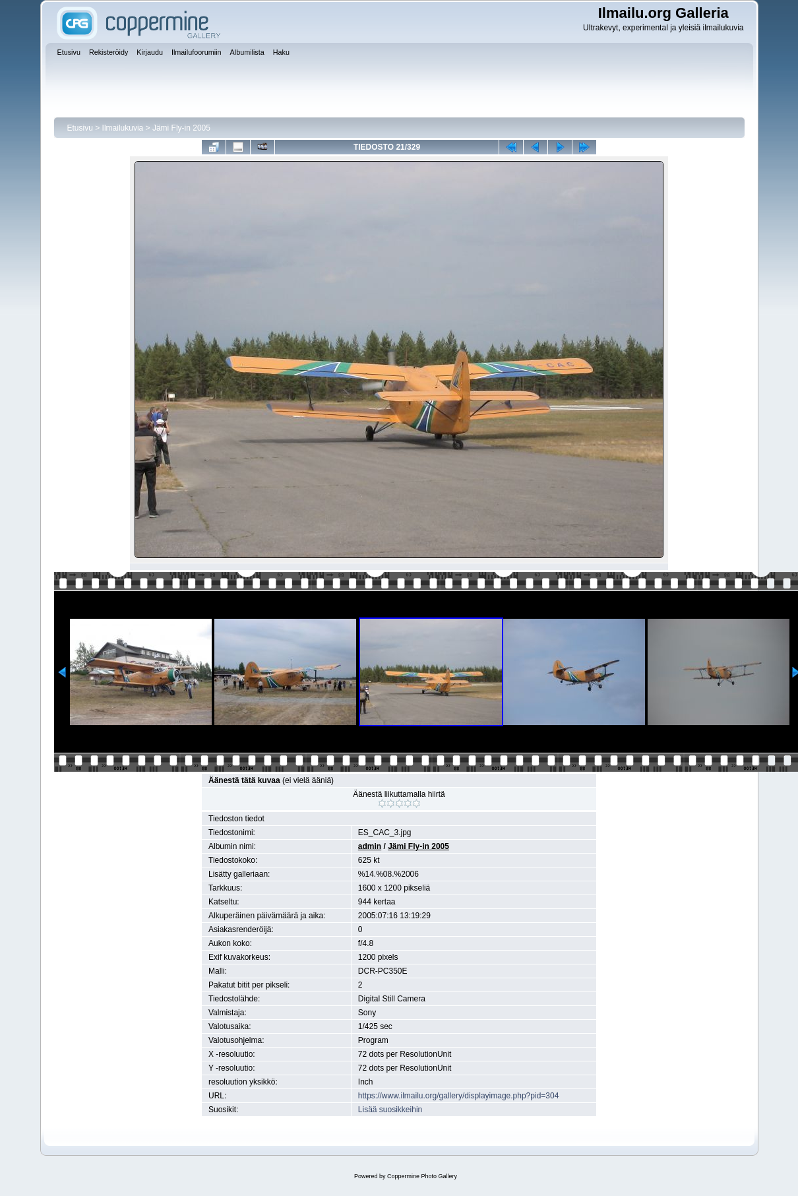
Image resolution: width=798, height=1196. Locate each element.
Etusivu (80, 128)
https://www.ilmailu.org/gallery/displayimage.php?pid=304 (458, 1095)
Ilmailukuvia (123, 128)
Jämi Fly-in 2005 (181, 128)
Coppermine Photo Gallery (422, 1176)
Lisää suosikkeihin (390, 1109)
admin (369, 846)
